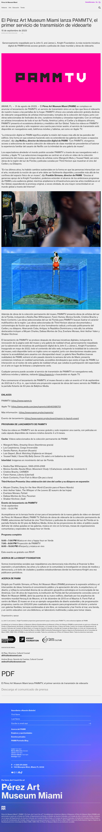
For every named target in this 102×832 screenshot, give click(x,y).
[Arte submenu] (10, 7)
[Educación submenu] (16, 7)
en (96, 2)
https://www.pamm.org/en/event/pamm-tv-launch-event (52, 418)
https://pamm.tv (46, 374)
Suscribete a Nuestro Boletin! (23, 710)
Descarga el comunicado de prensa (24, 689)
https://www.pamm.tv (21, 400)
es (100, 2)
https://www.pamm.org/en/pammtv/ (36, 412)
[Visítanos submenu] (4, 7)
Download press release (12, 33)
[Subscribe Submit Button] (90, 723)
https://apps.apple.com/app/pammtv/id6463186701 (36, 406)
